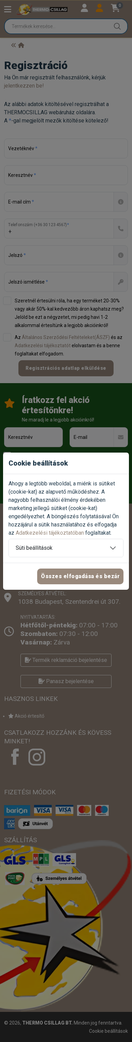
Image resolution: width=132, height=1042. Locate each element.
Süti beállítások (34, 548)
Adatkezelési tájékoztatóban (50, 533)
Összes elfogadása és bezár (80, 576)
